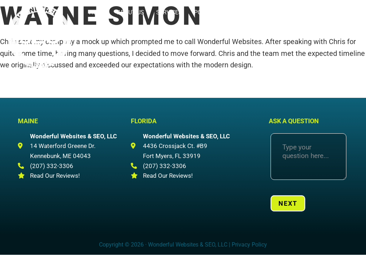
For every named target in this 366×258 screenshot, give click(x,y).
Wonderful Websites (39, 36)
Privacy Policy (249, 244)
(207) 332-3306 (300, 22)
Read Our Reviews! (55, 175)
